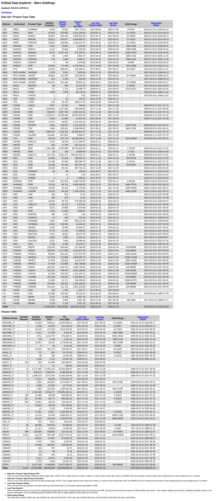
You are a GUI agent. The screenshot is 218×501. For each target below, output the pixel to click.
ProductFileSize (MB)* (78, 24)
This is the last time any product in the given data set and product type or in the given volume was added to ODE (52, 484)
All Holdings (6, 12)
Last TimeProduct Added (95, 24)
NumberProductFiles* (62, 24)
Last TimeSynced (113, 24)
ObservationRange (156, 24)
